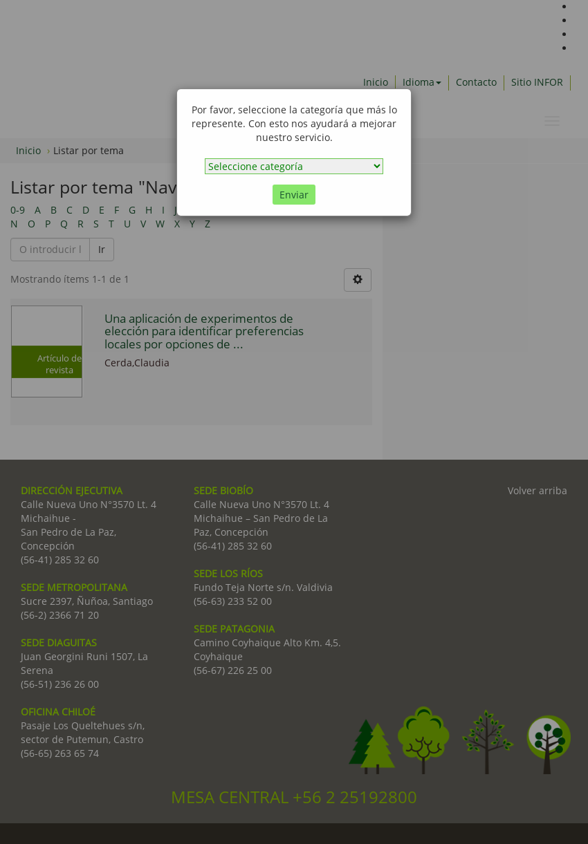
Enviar (294, 194)
